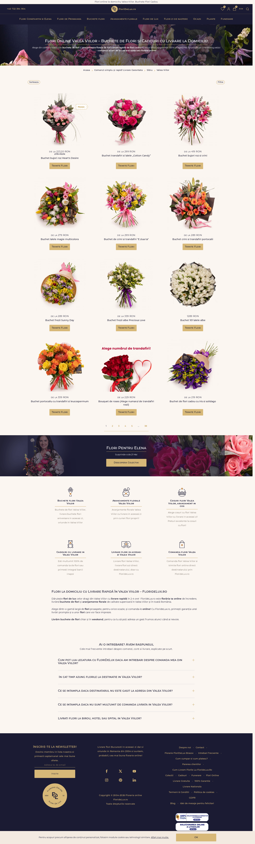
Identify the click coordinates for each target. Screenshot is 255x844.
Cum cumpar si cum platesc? (192, 759)
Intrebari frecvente (208, 753)
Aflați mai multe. (160, 837)
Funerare (227, 19)
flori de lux (123, 9)
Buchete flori (96, 19)
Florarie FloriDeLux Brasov (179, 753)
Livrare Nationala (192, 787)
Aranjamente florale (123, 19)
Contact (200, 748)
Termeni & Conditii (179, 792)
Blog (173, 803)
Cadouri (182, 776)
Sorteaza (34, 82)
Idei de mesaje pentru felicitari (197, 803)
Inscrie (54, 774)
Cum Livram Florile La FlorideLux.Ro (192, 770)
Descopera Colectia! (126, 463)
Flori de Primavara (69, 19)
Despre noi (185, 748)
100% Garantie (203, 781)
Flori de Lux (150, 19)
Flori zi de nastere (176, 19)
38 (145, 426)
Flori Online (212, 776)
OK (196, 837)
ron (241, 9)
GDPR (192, 798)
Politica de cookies (204, 792)
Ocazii (197, 19)
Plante (211, 19)
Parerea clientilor (191, 764)
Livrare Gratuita (181, 781)
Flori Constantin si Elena (35, 19)
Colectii (169, 776)
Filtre (220, 82)
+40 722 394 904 (16, 9)
